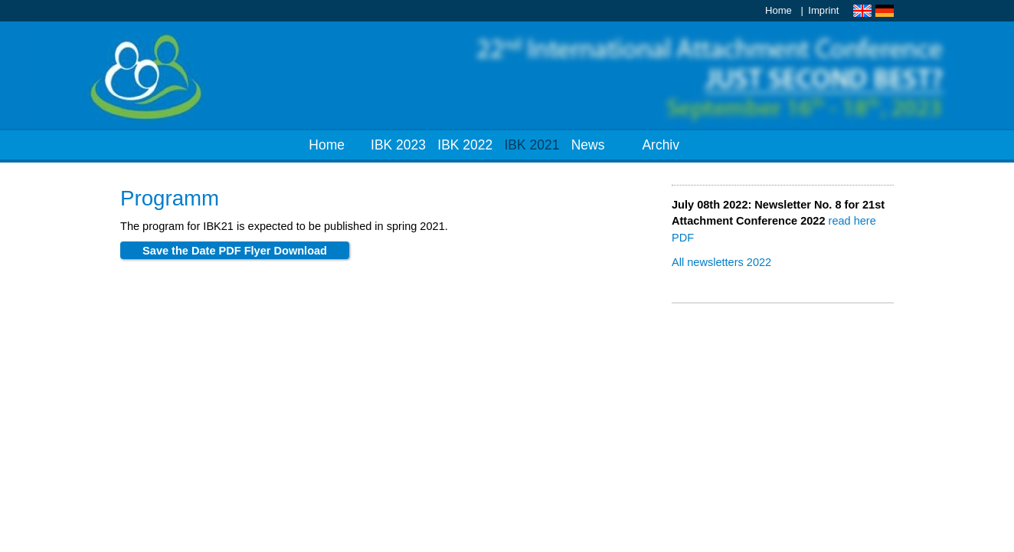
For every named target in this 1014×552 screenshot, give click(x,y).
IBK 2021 (532, 145)
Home (778, 10)
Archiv (660, 145)
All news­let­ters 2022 (721, 262)
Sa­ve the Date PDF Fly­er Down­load (234, 251)
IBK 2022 (464, 145)
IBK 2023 (398, 145)
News (588, 145)
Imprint (823, 10)
